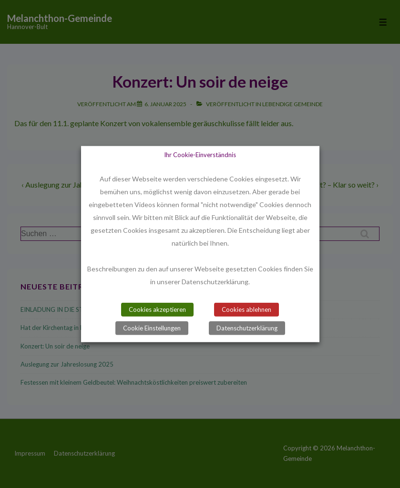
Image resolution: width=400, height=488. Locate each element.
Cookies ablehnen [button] (246, 309)
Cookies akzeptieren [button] (157, 309)
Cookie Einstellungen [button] (152, 328)
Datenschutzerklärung (246, 328)
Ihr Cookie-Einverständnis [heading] (200, 154)
